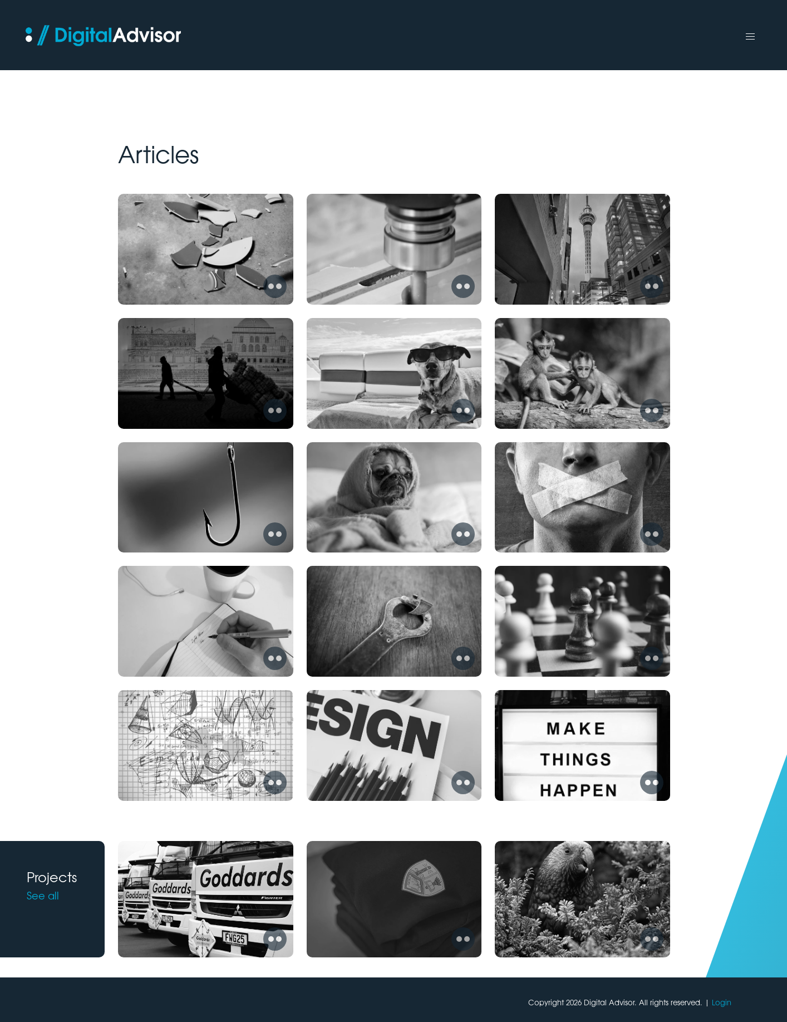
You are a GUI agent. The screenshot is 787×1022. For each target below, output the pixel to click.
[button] (750, 36)
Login (721, 1002)
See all (43, 895)
